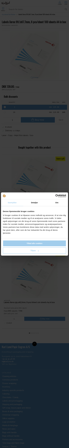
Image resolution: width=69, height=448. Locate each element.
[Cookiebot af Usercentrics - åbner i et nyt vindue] (55, 195)
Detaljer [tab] (34, 203)
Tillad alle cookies (34, 243)
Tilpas (34, 250)
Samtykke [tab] (12, 203)
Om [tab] (56, 203)
